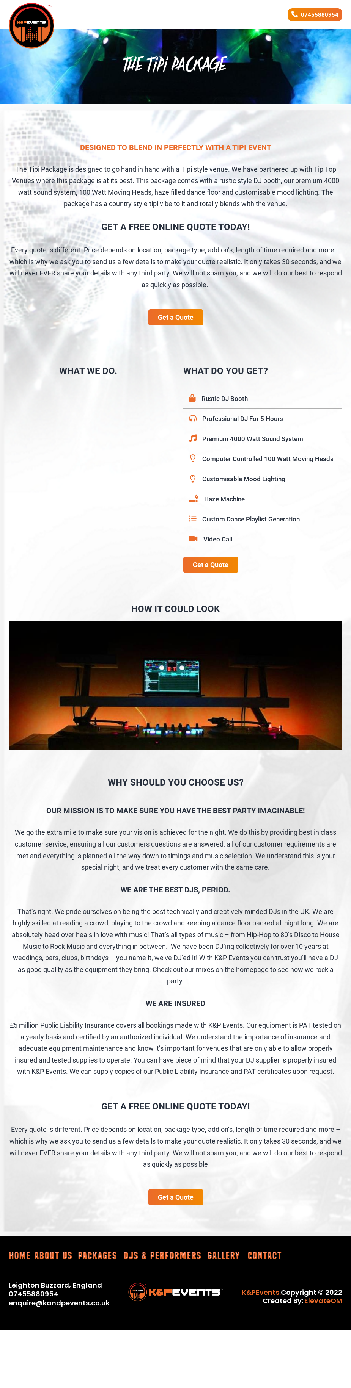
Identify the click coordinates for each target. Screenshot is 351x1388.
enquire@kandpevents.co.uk (59, 1303)
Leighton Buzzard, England (55, 1285)
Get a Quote (176, 317)
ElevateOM (323, 1300)
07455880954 (319, 14)
